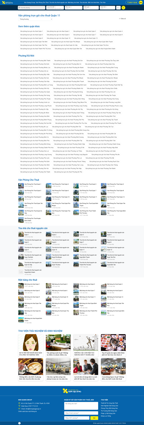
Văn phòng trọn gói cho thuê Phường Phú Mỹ (100, 158)
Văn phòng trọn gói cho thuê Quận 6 (58, 35)
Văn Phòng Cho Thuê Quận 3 (88, 184)
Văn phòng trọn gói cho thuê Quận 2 (58, 31)
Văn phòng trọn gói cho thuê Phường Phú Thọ (67, 116)
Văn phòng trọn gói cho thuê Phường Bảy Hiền (35, 74)
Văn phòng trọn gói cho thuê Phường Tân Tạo (99, 126)
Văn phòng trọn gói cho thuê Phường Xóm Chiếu (102, 88)
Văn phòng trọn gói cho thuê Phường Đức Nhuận (102, 78)
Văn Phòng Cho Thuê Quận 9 (33, 197)
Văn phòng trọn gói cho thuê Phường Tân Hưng (35, 95)
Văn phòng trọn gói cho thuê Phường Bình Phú (34, 140)
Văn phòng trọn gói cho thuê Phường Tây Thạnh (103, 120)
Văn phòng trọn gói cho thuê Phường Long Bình (105, 102)
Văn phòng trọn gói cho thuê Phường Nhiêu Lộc (35, 67)
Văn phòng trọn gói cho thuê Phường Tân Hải (34, 168)
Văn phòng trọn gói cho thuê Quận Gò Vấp (64, 45)
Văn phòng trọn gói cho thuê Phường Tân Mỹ (68, 95)
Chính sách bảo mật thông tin (27, 411)
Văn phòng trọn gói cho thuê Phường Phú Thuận (35, 99)
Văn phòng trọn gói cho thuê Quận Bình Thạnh (98, 41)
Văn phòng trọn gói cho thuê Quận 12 (86, 38)
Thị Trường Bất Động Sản (109, 411)
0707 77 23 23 (33, 406)
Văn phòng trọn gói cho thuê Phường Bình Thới (101, 116)
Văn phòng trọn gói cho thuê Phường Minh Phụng (35, 120)
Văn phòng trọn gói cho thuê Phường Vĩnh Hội (34, 88)
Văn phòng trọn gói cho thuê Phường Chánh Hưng (104, 144)
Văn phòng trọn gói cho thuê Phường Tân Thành (35, 172)
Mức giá (87, 7)
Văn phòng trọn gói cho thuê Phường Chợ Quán (35, 92)
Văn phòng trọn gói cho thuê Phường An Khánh (69, 67)
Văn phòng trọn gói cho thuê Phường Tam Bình (35, 165)
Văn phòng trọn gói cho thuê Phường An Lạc (34, 126)
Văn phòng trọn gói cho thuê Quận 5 (31, 35)
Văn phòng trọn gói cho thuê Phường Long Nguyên (72, 154)
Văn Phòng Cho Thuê (42, 2)
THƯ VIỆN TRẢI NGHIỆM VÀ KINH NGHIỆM (40, 331)
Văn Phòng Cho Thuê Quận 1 (33, 184)
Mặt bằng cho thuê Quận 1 (32, 284)
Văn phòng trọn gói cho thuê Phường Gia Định (102, 81)
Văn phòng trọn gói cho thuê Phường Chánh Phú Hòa (36, 147)
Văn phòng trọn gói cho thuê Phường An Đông (68, 92)
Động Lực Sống (106, 416)
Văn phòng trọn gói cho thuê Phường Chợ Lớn (101, 92)
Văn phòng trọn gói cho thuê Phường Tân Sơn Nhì (35, 123)
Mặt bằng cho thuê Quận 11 (88, 297)
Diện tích (104, 7)
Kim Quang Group (29, 2)
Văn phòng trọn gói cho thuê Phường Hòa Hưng (104, 99)
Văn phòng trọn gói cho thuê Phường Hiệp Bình (103, 147)
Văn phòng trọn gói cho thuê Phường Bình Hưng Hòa (72, 130)
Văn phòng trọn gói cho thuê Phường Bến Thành (35, 60)
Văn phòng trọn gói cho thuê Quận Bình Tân (68, 48)
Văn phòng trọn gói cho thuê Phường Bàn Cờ (67, 64)
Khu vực (69, 7)
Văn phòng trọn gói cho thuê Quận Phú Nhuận (65, 41)
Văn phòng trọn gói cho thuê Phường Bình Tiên (101, 140)
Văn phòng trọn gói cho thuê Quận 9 (31, 38)
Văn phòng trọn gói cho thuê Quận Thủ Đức (95, 45)
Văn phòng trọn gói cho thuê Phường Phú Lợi (67, 158)
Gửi (94, 418)
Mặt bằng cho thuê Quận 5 (32, 290)
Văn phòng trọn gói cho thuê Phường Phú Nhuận (68, 78)
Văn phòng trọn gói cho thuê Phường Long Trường (71, 106)
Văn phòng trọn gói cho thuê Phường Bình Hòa (102, 137)
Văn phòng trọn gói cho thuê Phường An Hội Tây (67, 109)
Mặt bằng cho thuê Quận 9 (32, 297)
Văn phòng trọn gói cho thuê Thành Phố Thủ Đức (35, 48)
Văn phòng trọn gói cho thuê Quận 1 (31, 31)
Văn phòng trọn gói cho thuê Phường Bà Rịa (70, 133)
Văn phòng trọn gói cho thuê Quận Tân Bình (33, 41)
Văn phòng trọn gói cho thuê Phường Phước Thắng (69, 161)
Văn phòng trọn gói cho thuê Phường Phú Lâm (34, 158)
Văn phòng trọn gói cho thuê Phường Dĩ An (70, 147)
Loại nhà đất (51, 7)
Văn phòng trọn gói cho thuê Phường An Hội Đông (102, 109)
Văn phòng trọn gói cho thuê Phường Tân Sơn (34, 78)
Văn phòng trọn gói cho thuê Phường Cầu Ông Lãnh (103, 60)
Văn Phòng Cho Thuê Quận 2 (60, 184)
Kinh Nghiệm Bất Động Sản (109, 406)
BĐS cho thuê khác (92, 2)
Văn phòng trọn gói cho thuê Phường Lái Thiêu (67, 151)
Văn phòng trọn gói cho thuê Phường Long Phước (36, 106)
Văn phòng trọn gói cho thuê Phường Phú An (105, 154)
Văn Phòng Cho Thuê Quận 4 (115, 184)
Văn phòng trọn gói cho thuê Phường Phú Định (35, 161)
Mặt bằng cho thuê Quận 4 (114, 284)
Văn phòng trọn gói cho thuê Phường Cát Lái (34, 71)
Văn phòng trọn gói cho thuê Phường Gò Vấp (34, 109)
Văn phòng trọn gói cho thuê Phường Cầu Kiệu (34, 81)
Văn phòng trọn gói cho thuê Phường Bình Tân (66, 126)
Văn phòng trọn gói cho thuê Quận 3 (84, 31)
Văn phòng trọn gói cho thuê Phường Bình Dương (68, 137)
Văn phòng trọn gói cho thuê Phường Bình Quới (71, 85)
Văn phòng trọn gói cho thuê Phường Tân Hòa (102, 71)
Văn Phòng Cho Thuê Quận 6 (60, 190)
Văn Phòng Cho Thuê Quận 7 (88, 190)
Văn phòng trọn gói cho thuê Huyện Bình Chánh (100, 48)
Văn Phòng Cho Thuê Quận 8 (115, 190)
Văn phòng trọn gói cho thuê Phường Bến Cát (101, 133)
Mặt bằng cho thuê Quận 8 (114, 290)
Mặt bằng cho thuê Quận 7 (87, 290)
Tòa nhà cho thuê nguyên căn (57, 2)
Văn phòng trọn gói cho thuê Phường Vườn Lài (35, 102)
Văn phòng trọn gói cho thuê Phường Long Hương (36, 154)
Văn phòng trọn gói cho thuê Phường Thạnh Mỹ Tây (106, 85)
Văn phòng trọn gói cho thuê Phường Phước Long (106, 106)
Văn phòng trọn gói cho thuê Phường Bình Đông (35, 144)
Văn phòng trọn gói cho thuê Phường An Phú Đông (36, 133)
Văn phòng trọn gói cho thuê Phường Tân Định (34, 64)
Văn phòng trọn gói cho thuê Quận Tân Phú (33, 45)
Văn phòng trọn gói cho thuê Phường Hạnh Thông (68, 113)
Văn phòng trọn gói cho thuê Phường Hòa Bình (35, 116)
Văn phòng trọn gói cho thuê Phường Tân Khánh (100, 168)
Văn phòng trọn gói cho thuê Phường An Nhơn (34, 113)
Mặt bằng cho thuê (72, 2)
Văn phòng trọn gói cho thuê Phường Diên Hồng (69, 99)
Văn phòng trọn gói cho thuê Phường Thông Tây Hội (104, 113)
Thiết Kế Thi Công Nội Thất (109, 403)
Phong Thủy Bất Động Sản (109, 408)
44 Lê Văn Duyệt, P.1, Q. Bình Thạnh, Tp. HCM (35, 403)
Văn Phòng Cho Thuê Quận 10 (60, 197)
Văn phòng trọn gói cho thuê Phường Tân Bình (103, 74)
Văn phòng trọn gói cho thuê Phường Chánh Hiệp (69, 144)
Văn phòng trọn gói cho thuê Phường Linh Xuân (101, 151)
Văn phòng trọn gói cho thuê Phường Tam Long (68, 165)
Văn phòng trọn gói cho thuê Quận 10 (58, 38)
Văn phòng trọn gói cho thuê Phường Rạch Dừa (104, 161)
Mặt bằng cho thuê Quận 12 (115, 297)
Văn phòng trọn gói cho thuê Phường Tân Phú (69, 120)
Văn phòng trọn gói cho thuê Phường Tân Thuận (101, 95)
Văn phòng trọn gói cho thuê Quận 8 (111, 35)
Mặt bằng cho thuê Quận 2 (59, 284)
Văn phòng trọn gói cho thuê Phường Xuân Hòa (100, 64)
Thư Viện (101, 2)
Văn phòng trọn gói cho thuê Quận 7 (84, 35)
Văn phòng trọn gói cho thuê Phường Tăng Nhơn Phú (70, 102)
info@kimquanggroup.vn (33, 409)
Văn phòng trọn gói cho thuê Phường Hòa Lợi (34, 151)
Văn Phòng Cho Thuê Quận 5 (33, 190)
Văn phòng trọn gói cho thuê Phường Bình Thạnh (68, 81)
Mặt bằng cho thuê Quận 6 (59, 290)
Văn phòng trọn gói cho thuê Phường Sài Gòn (68, 60)
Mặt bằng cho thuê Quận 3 (87, 284)
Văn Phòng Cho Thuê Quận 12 (116, 197)
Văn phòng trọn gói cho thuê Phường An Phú (68, 172)
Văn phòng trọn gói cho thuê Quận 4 (111, 31)
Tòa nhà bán (82, 2)
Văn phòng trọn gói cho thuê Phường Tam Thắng (102, 165)
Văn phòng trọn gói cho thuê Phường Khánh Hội (68, 88)
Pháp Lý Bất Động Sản (108, 413)
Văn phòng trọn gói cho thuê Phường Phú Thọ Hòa (71, 123)
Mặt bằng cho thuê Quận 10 (60, 297)
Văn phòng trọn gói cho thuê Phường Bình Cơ (34, 137)
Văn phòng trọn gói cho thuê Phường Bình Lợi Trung (36, 85)
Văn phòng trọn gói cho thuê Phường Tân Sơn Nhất (68, 71)
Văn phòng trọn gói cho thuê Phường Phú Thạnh (106, 123)
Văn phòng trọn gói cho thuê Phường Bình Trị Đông (36, 130)
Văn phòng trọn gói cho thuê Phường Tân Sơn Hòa (69, 74)
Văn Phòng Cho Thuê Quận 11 (88, 197)
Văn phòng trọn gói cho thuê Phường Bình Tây (67, 140)
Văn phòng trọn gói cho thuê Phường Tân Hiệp (67, 168)
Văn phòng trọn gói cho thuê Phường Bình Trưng (102, 67)
